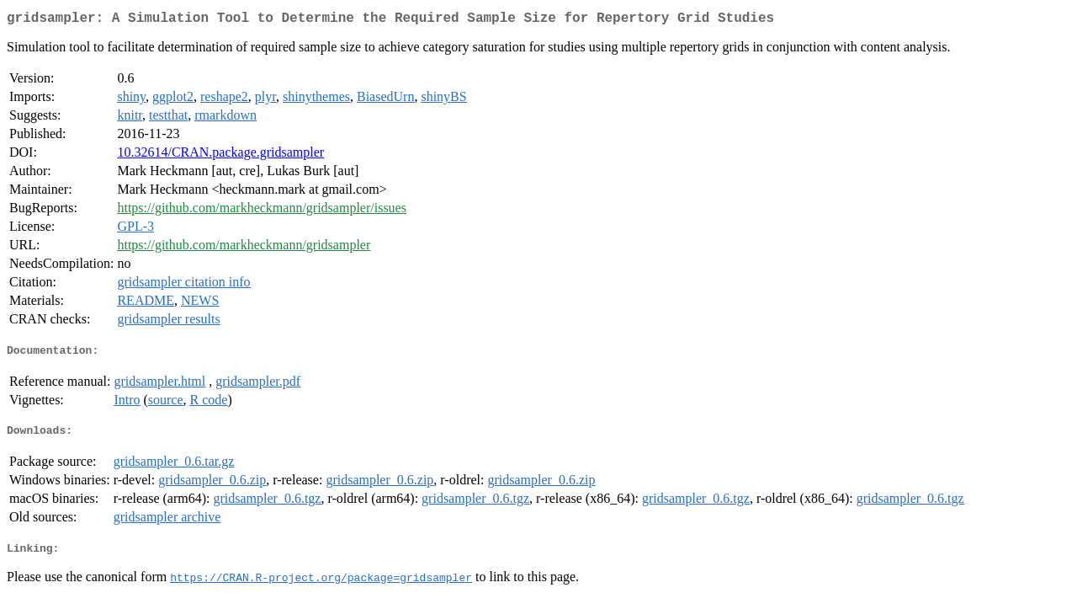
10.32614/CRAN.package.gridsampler (220, 155)
